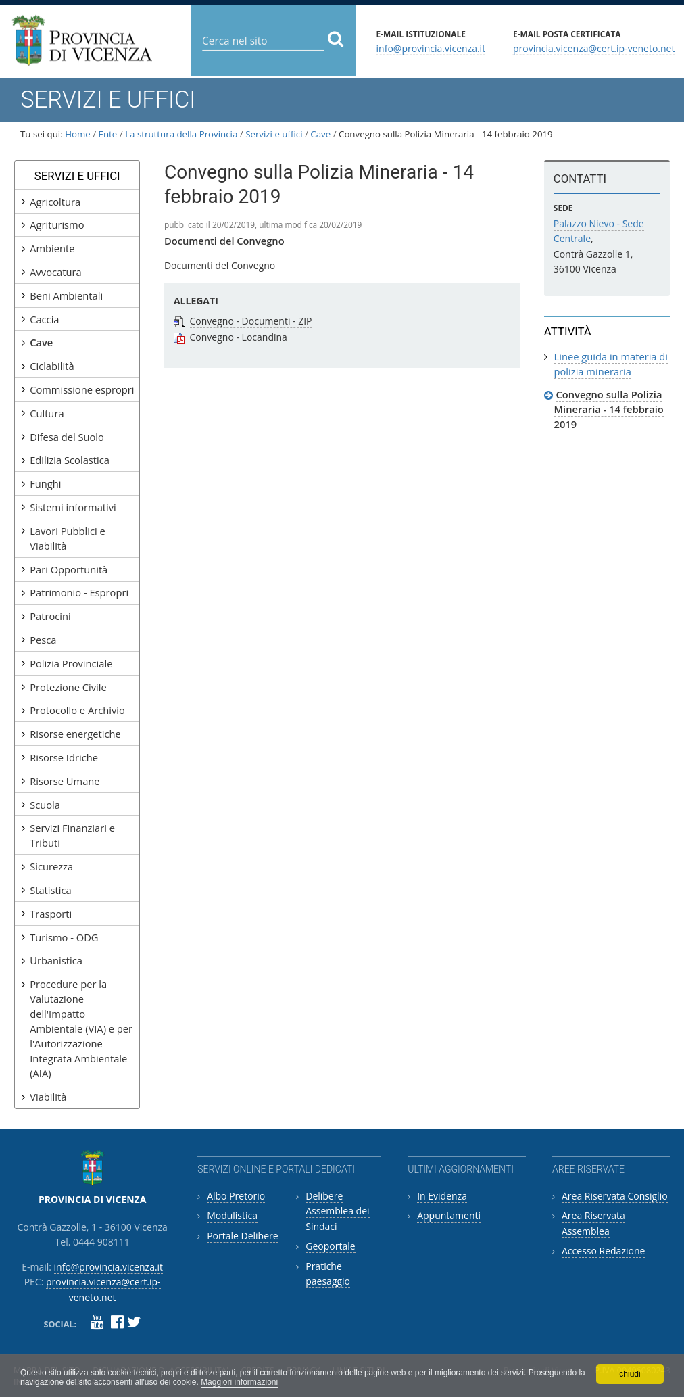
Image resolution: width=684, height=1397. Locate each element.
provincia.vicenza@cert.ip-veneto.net (594, 47)
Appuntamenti (449, 1215)
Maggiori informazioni (239, 1382)
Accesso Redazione (603, 1250)
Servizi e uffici (273, 134)
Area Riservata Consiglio (615, 1195)
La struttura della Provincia (181, 134)
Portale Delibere (242, 1235)
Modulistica (232, 1215)
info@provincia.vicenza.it (431, 47)
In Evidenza (442, 1195)
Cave (320, 134)
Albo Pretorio (236, 1195)
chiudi (629, 1374)
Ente (108, 134)
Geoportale (330, 1245)
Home (78, 134)
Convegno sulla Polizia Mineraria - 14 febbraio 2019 (609, 409)
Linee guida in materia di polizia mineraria (611, 364)
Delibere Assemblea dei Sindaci (337, 1211)
